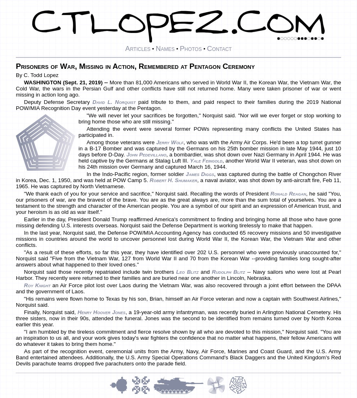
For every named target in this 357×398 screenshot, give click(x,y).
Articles (137, 48)
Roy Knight (37, 285)
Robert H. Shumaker (173, 180)
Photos (191, 48)
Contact (219, 48)
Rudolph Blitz (228, 272)
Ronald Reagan (288, 194)
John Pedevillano (146, 155)
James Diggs (200, 174)
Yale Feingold (206, 161)
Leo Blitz (187, 272)
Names (165, 48)
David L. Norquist (113, 102)
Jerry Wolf (169, 142)
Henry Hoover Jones (102, 312)
